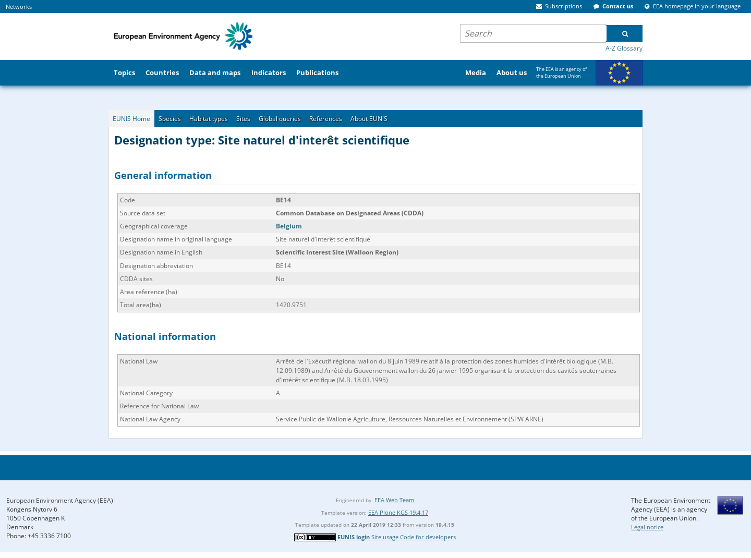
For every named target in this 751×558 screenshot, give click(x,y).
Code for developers (428, 537)
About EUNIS (368, 118)
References (325, 118)
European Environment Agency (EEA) (59, 500)
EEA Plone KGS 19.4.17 (398, 512)
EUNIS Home (131, 118)
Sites (243, 118)
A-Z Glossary (624, 48)
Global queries (280, 118)
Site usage (384, 537)
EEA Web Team (394, 500)
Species (170, 118)
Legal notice (647, 527)
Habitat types (208, 118)
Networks (19, 6)
